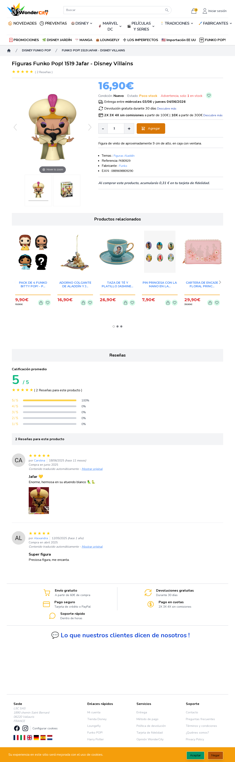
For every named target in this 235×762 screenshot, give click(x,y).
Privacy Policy (195, 739)
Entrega (141, 712)
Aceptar (195, 755)
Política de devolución (151, 726)
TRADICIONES (177, 23)
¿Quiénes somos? (197, 733)
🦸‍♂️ (110, 26)
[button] (179, 40)
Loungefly (94, 726)
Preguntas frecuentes (200, 719)
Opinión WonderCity (149, 739)
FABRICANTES (215, 23)
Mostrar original (92, 469)
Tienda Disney (97, 719)
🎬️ (141, 26)
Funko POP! (95, 733)
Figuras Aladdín (124, 156)
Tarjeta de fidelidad (149, 733)
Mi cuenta (93, 712)
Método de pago (147, 719)
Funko (123, 166)
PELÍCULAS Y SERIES (141, 26)
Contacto (192, 712)
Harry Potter (95, 739)
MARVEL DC (110, 26)
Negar (215, 755)
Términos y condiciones (201, 726)
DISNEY (82, 23)
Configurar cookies (45, 728)
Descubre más (166, 109)
